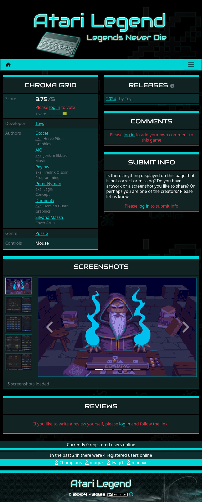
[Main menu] (191, 64)
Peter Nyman (48, 184)
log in (54, 107)
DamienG (45, 200)
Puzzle (42, 233)
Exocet (42, 133)
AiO (39, 150)
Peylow (42, 167)
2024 (111, 99)
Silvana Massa (49, 217)
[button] (50, 327)
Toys (40, 123)
